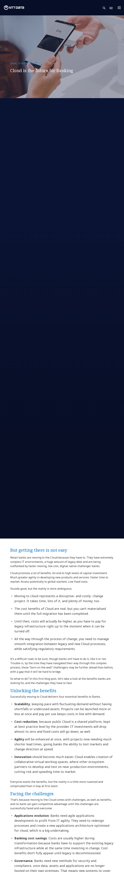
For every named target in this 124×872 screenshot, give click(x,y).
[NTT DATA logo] (14, 7)
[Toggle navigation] (120, 7)
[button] (106, 7)
